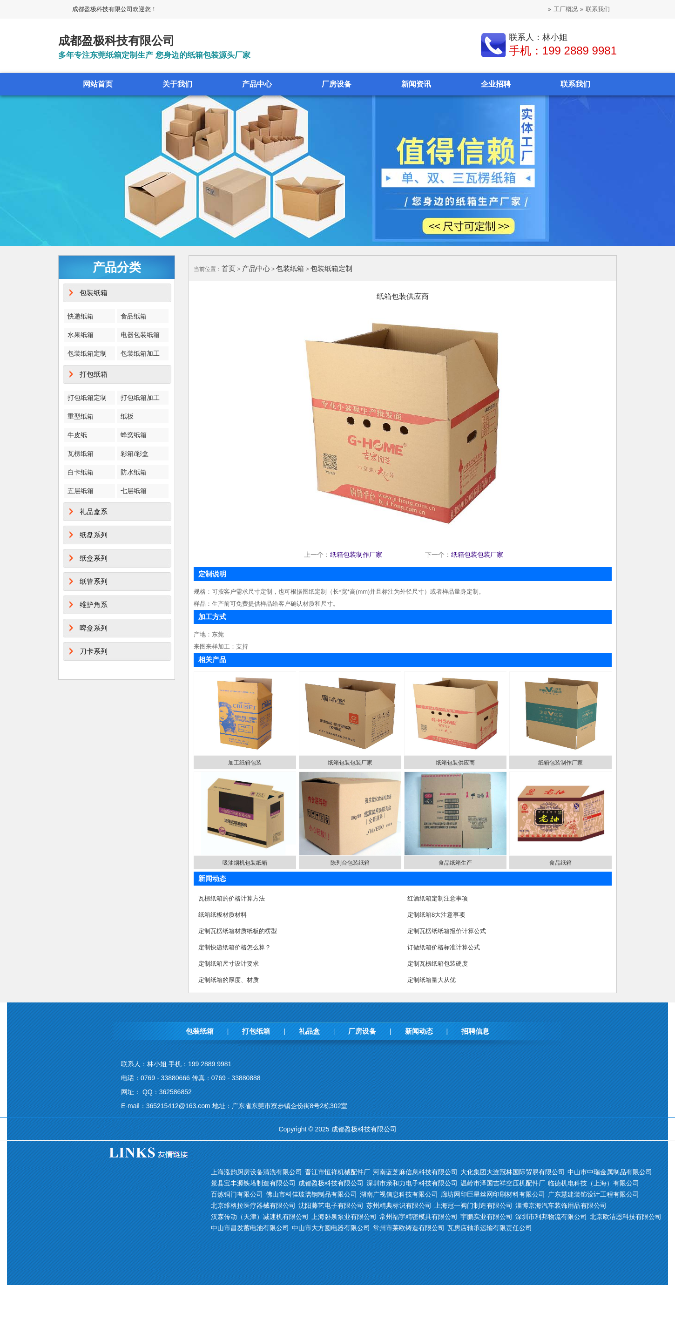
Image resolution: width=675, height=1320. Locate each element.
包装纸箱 (94, 293)
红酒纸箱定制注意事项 (437, 898)
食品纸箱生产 (455, 863)
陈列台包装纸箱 (350, 863)
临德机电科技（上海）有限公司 (593, 1183)
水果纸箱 (81, 334)
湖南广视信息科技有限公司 (399, 1194)
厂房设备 (336, 84)
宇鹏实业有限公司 (486, 1216)
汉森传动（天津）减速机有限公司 (260, 1216)
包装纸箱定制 (87, 353)
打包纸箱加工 (140, 397)
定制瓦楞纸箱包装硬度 (437, 963)
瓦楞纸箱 (81, 453)
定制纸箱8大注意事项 (436, 914)
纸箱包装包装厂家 (477, 554)
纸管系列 (94, 581)
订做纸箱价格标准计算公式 (443, 947)
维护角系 (94, 605)
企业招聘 (496, 84)
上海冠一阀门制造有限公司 (473, 1205)
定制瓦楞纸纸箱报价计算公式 (446, 930)
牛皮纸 (77, 435)
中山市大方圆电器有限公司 (331, 1228)
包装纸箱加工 (140, 353)
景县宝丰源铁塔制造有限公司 (253, 1183)
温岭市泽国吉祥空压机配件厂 (502, 1183)
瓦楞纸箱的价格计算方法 (231, 898)
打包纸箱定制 (87, 397)
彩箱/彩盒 (134, 453)
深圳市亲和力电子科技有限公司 (412, 1183)
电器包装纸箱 (140, 334)
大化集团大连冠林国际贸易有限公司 (512, 1172)
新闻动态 (419, 1031)
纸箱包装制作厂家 (356, 554)
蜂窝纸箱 (134, 435)
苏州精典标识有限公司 (399, 1205)
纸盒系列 (94, 558)
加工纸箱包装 (245, 762)
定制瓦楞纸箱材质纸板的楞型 (237, 930)
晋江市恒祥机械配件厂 (337, 1172)
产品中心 (257, 84)
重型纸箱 (81, 416)
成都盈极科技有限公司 (331, 1183)
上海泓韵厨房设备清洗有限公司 (256, 1172)
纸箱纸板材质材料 (222, 914)
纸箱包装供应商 (455, 762)
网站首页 (98, 84)
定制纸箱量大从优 (431, 979)
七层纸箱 (134, 490)
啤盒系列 (94, 628)
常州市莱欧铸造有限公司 (409, 1228)
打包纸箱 (94, 374)
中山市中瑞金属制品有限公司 (609, 1172)
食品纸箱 (134, 316)
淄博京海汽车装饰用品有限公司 (561, 1205)
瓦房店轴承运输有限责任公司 (489, 1228)
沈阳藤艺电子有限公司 (331, 1205)
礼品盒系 (94, 511)
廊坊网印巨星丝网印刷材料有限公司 (493, 1194)
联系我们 (598, 9)
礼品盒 (309, 1031)
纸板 (127, 416)
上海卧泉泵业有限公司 (344, 1216)
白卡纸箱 (81, 472)
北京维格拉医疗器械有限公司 (253, 1205)
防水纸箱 (134, 472)
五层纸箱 (81, 490)
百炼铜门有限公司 (237, 1194)
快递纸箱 (81, 316)
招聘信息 (475, 1031)
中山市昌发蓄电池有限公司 (250, 1228)
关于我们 (177, 84)
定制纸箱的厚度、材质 (228, 979)
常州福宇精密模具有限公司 (418, 1216)
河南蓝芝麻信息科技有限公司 (415, 1172)
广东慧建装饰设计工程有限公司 (593, 1194)
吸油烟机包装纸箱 (245, 863)
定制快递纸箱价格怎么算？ (234, 947)
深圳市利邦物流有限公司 (551, 1216)
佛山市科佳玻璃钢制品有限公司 (311, 1194)
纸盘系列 (94, 535)
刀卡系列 (94, 651)
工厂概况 (566, 9)
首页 (229, 268)
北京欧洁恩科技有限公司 (626, 1216)
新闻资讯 (416, 84)
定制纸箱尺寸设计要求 (228, 963)
